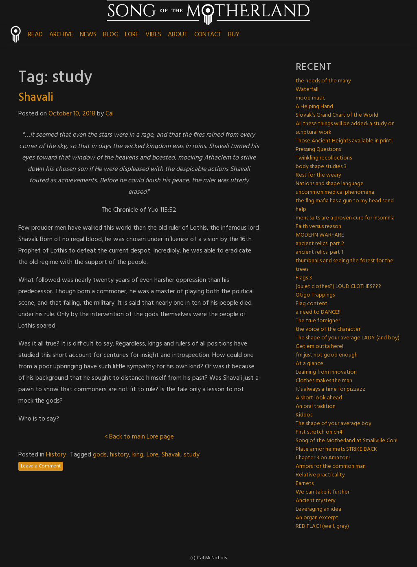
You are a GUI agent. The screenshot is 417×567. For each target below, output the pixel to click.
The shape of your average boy (333, 423)
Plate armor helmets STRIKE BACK (336, 449)
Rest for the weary (318, 175)
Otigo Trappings (315, 295)
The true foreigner (318, 321)
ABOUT (178, 34)
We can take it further (322, 492)
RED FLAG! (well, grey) (322, 526)
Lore (152, 455)
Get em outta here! (319, 346)
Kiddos (304, 415)
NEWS (88, 34)
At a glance (309, 363)
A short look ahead (319, 398)
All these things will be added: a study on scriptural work (345, 128)
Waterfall (307, 89)
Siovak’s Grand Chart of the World (337, 115)
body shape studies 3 (321, 166)
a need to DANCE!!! (319, 312)
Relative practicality (320, 475)
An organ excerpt (317, 518)
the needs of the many (323, 81)
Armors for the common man (331, 466)
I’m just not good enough (327, 355)
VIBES (153, 34)
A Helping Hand (314, 106)
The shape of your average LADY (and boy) (347, 338)
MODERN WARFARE (320, 235)
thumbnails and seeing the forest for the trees (344, 265)
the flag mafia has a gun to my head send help (345, 205)
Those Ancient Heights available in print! (344, 141)
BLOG (111, 34)
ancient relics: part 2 (320, 243)
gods (100, 455)
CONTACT (208, 34)
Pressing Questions (318, 149)
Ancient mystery (316, 500)
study (192, 455)
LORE (132, 34)
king (137, 455)
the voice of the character (328, 329)
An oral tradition (316, 406)
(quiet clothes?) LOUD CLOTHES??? (338, 286)
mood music (310, 98)
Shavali (35, 98)
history (119, 455)
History (56, 455)
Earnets (305, 483)
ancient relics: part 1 (319, 252)
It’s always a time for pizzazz (330, 389)
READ (35, 34)
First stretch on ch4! (320, 432)
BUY (233, 34)
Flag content (311, 303)
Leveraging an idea (318, 509)
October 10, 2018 (71, 114)
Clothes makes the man (324, 380)
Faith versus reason (318, 226)
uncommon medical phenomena (335, 192)
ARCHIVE (61, 34)
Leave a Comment (41, 466)
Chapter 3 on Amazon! (323, 458)
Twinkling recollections (324, 158)
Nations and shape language (330, 183)
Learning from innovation (326, 372)
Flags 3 (304, 278)
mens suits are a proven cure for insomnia (345, 218)
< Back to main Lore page (139, 437)
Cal (109, 114)
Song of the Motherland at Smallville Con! (346, 440)
